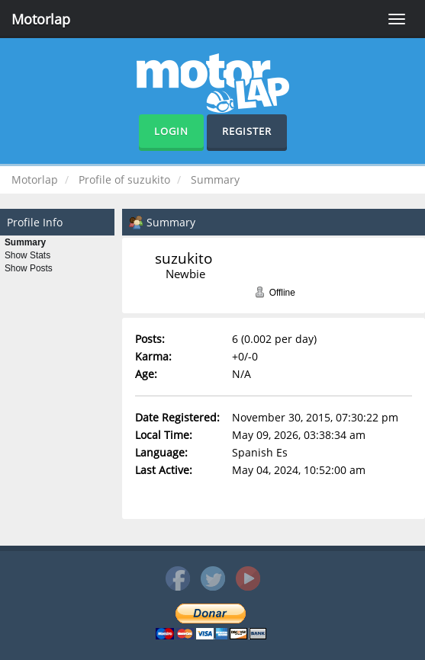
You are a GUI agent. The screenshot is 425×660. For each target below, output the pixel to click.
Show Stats (27, 255)
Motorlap (40, 19)
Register (247, 131)
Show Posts (29, 268)
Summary (25, 242)
